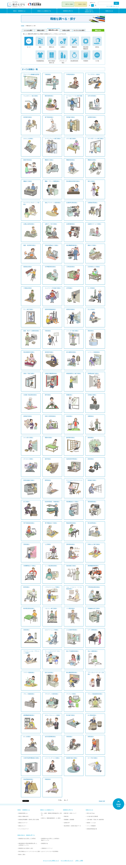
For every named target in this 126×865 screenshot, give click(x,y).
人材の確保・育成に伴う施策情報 (95, 819)
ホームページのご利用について (51, 860)
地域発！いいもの (91, 822)
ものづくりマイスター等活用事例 (49, 851)
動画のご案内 (82, 4)
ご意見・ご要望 (79, 860)
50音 (66, 30)
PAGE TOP (102, 801)
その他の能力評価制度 (92, 816)
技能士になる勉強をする (44, 11)
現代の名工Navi (91, 813)
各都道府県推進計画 (92, 829)
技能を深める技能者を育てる (89, 10)
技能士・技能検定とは (19, 11)
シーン (28, 30)
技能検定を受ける (68, 11)
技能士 (40, 30)
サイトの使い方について (112, 6)
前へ (60, 800)
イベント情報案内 (91, 825)
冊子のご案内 (69, 4)
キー (79, 30)
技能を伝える (109, 11)
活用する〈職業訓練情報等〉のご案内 (50, 818)
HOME (22, 25)
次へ (65, 800)
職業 (53, 30)
